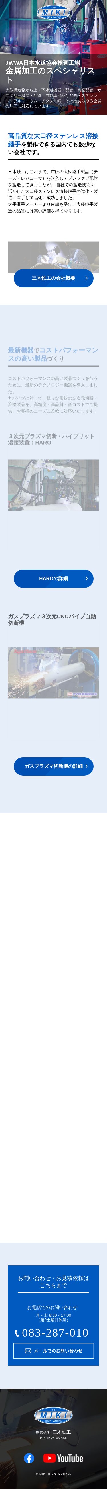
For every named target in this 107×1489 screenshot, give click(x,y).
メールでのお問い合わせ (53, 1351)
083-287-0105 (52, 1335)
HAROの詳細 (53, 578)
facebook (29, 1458)
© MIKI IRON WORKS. (53, 1473)
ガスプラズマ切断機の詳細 (54, 766)
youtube (63, 1458)
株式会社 (53, 26)
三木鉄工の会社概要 (53, 278)
